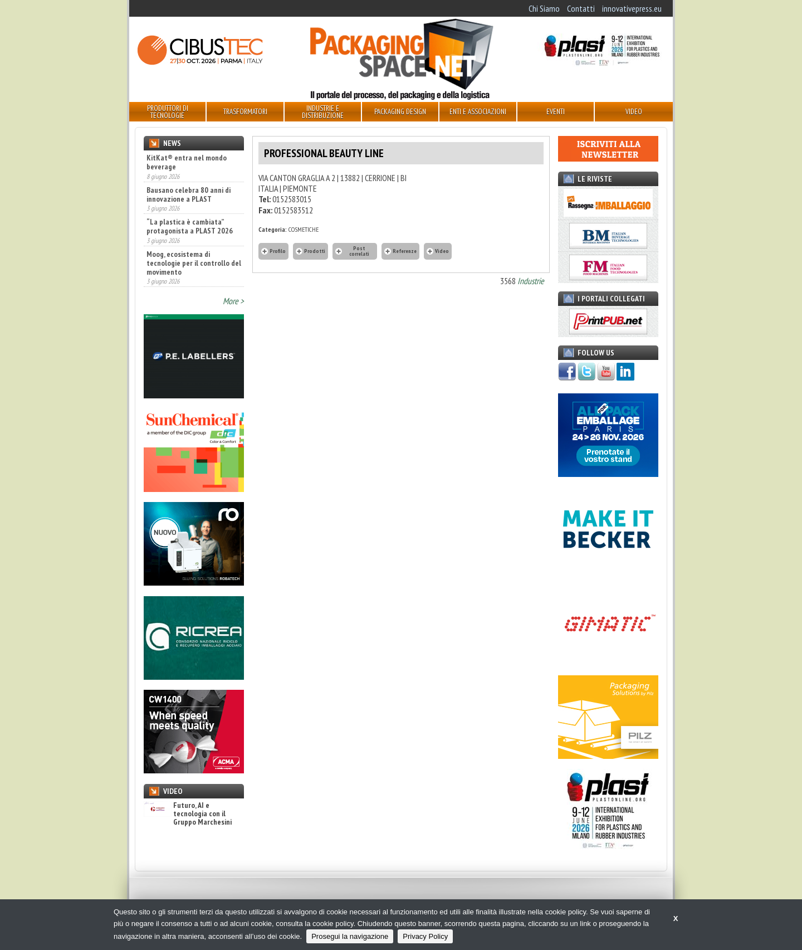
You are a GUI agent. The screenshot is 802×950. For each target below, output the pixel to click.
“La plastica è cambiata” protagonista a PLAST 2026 (189, 226)
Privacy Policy (425, 936)
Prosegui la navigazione (349, 936)
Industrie (530, 280)
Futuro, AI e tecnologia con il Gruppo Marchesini (188, 814)
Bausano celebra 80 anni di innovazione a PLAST (188, 194)
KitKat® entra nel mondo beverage (186, 162)
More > (233, 300)
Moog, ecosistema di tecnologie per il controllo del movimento (193, 263)
